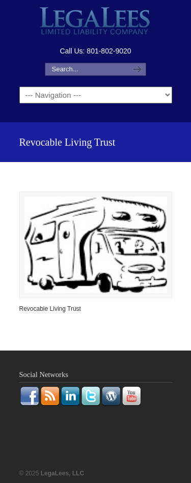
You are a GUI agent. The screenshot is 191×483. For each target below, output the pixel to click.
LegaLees (95, 22)
